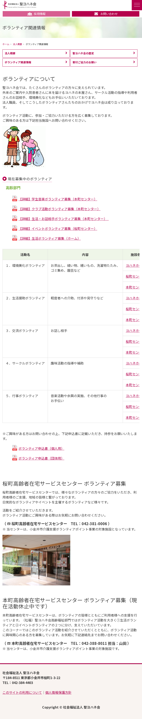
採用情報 (36, 13)
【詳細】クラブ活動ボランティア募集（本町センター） (59, 208)
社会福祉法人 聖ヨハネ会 (19, 5)
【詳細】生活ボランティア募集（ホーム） (49, 238)
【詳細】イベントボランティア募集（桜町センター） (57, 228)
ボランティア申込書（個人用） (41, 448)
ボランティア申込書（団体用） (41, 458)
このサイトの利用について (22, 692)
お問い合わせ (106, 13)
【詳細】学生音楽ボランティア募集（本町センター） (57, 199)
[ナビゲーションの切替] (137, 5)
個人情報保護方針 (58, 692)
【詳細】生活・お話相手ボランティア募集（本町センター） (63, 218)
